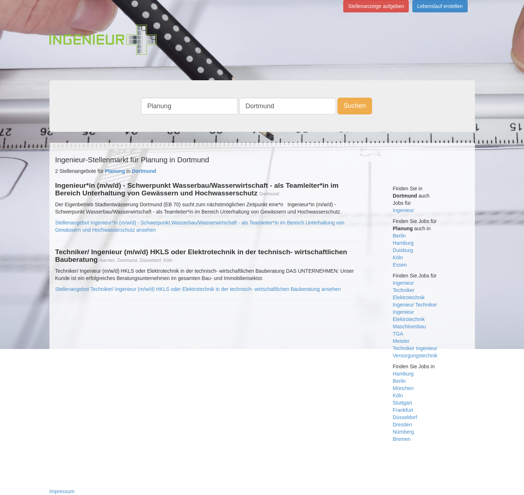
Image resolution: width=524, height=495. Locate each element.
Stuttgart (402, 403)
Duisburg (403, 250)
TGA (398, 334)
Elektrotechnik (409, 297)
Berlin (399, 236)
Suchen (355, 105)
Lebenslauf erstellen (440, 6)
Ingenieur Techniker (415, 305)
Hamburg (403, 243)
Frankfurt (403, 410)
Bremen (402, 439)
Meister (401, 341)
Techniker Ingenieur (415, 348)
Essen (400, 265)
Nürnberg (403, 432)
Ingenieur (403, 210)
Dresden (402, 424)
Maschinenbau (409, 326)
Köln (398, 257)
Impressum (62, 491)
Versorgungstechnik (415, 355)
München (403, 388)
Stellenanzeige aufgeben (376, 6)
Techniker (404, 290)
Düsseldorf (405, 417)
